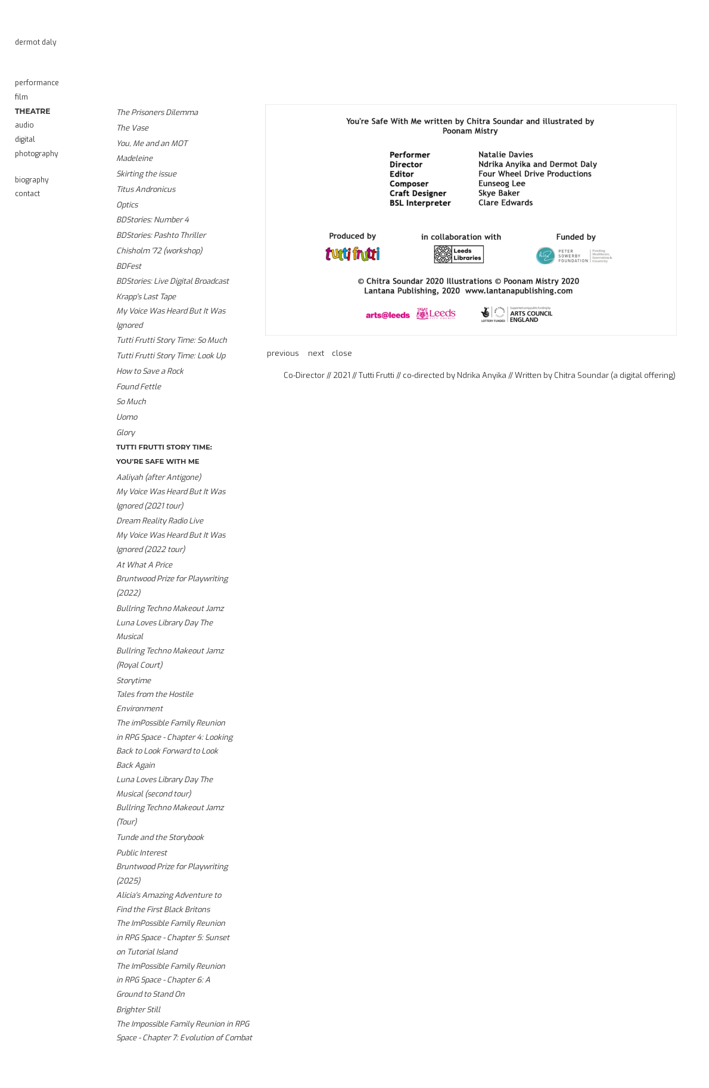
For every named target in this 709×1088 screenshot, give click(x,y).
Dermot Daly (36, 42)
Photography (36, 154)
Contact (27, 194)
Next (316, 353)
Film (21, 97)
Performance (37, 83)
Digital (25, 139)
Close (342, 353)
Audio (24, 125)
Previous (283, 353)
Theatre (32, 111)
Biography (32, 180)
